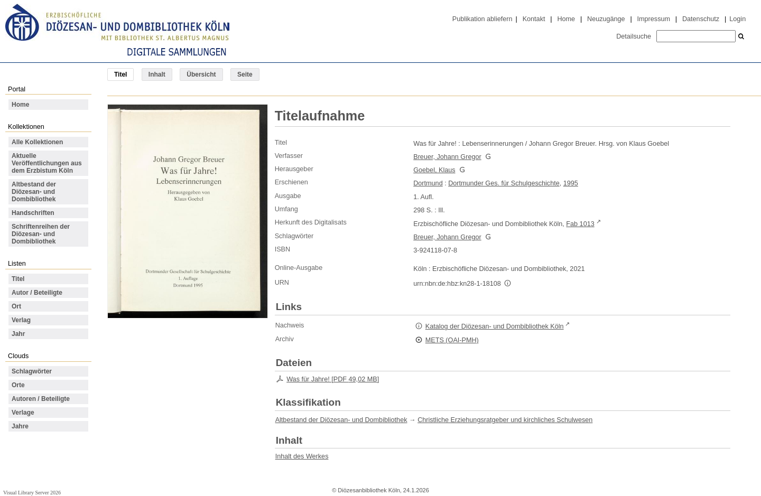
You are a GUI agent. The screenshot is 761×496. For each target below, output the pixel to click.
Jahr (18, 334)
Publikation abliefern (482, 19)
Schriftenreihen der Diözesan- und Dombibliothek (41, 234)
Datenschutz (700, 19)
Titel (18, 279)
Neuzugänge (606, 19)
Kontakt (534, 19)
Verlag (21, 320)
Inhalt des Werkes (302, 456)
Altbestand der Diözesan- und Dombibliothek (34, 192)
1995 (570, 183)
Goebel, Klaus (434, 170)
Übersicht (201, 74)
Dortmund (427, 183)
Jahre (20, 426)
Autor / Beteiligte (37, 292)
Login (737, 19)
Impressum (653, 19)
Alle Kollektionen (37, 142)
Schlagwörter (32, 371)
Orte (18, 385)
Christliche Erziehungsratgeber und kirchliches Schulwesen (504, 420)
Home (566, 19)
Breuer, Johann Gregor (447, 157)
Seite (245, 74)
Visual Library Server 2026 (32, 492)
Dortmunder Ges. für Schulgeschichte (504, 183)
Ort (16, 306)
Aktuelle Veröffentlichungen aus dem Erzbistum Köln (47, 163)
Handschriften (33, 213)
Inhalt (157, 74)
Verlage (23, 412)
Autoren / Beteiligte (41, 399)
